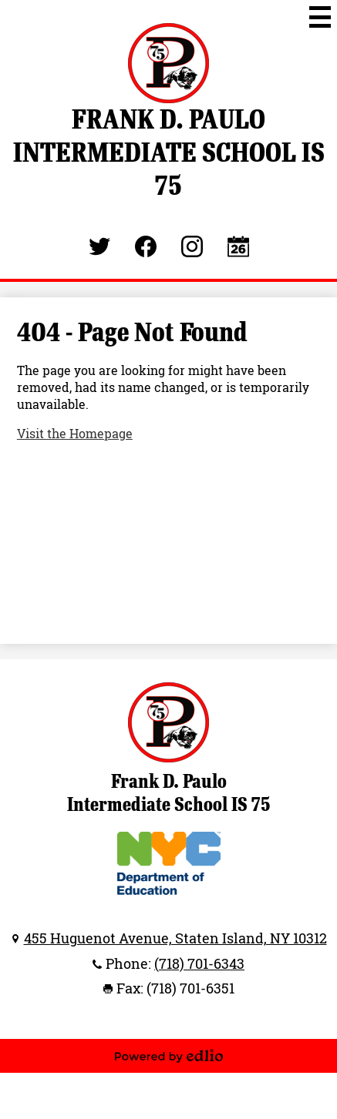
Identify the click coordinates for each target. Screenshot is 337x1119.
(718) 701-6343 (199, 963)
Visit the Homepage (75, 433)
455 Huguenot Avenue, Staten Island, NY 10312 (175, 938)
